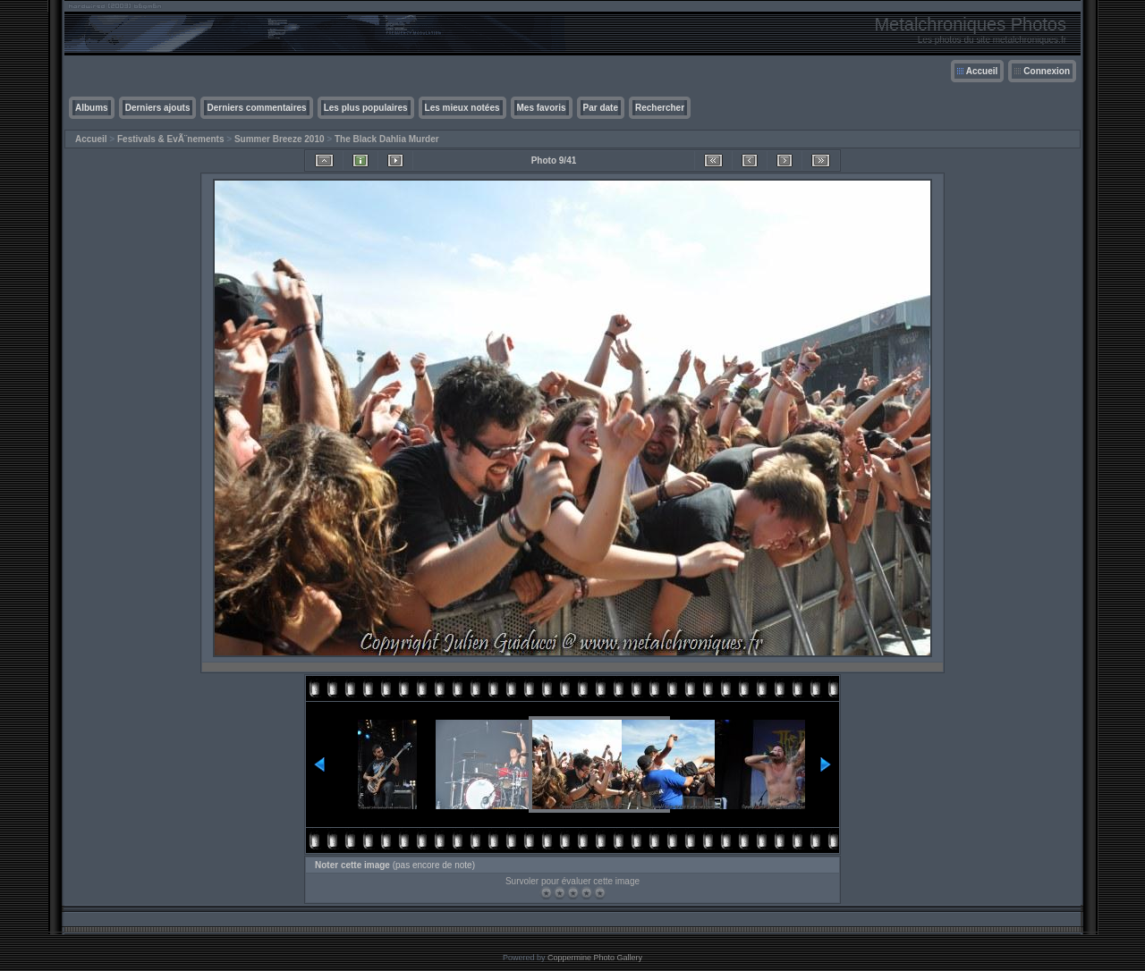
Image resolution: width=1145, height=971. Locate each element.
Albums (91, 108)
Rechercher (659, 108)
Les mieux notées (462, 108)
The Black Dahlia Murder (387, 139)
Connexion (1046, 71)
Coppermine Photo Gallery (594, 957)
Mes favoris (541, 108)
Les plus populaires (366, 108)
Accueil (982, 71)
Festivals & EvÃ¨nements (171, 139)
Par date (600, 108)
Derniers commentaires (256, 108)
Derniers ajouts (158, 108)
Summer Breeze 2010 (279, 139)
